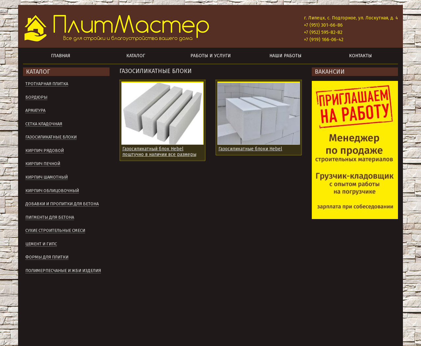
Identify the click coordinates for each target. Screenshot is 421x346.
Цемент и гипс (41, 243)
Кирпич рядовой (44, 150)
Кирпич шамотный (46, 177)
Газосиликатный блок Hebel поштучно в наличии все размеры (159, 151)
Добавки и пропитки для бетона (62, 203)
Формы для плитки (46, 257)
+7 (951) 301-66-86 (323, 25)
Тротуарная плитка (46, 83)
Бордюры (36, 97)
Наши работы (285, 56)
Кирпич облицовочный (52, 190)
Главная (60, 56)
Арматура (35, 110)
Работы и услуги (210, 56)
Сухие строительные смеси (55, 230)
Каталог (135, 56)
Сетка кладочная (43, 123)
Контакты (360, 56)
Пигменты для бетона (49, 217)
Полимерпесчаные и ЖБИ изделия (63, 270)
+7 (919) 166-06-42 (323, 39)
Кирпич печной (42, 163)
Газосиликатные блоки (51, 137)
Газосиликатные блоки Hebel (250, 149)
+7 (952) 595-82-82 (323, 32)
